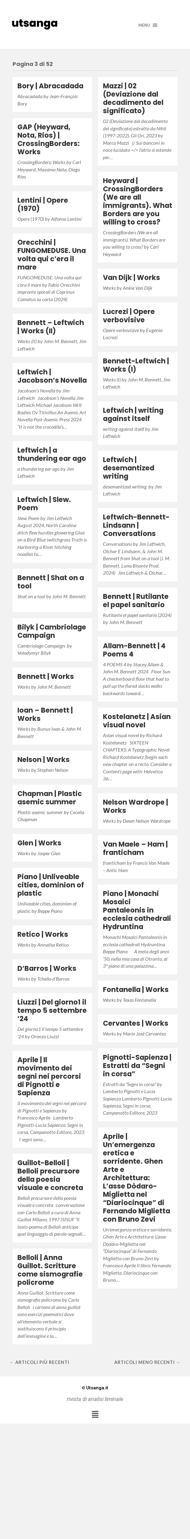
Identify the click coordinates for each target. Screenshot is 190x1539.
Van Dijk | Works (131, 277)
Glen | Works (39, 843)
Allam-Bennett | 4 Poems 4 (134, 650)
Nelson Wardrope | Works (135, 806)
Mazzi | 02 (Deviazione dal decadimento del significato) (133, 98)
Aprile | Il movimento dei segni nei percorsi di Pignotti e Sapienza (49, 1076)
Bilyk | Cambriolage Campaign (51, 631)
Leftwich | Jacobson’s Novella (52, 376)
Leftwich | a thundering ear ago (51, 454)
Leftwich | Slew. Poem (44, 504)
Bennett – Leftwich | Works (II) (50, 327)
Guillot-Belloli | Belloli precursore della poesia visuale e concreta (50, 1175)
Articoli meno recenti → (147, 1362)
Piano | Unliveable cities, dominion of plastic (50, 885)
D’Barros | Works (46, 968)
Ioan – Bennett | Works (45, 714)
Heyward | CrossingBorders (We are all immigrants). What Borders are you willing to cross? (137, 201)
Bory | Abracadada (50, 86)
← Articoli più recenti (39, 1362)
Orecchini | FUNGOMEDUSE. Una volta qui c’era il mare (51, 254)
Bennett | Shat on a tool (50, 582)
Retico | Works (42, 934)
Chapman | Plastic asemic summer (49, 798)
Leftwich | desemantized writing (128, 468)
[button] (95, 1414)
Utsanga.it (95, 1388)
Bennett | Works (45, 676)
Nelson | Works (43, 759)
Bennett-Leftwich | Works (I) (136, 365)
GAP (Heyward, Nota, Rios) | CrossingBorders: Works (48, 139)
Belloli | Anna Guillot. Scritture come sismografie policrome (50, 1270)
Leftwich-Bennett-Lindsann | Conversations (136, 525)
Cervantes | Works (135, 1023)
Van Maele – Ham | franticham (135, 848)
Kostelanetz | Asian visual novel (137, 721)
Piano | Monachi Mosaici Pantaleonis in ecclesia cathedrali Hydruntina (137, 910)
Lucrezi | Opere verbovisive (129, 316)
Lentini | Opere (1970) (42, 204)
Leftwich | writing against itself (133, 414)
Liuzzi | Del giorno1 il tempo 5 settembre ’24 (52, 1010)
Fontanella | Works (136, 989)
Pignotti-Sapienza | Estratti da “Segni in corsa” (137, 1065)
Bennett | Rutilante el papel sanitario (136, 600)
